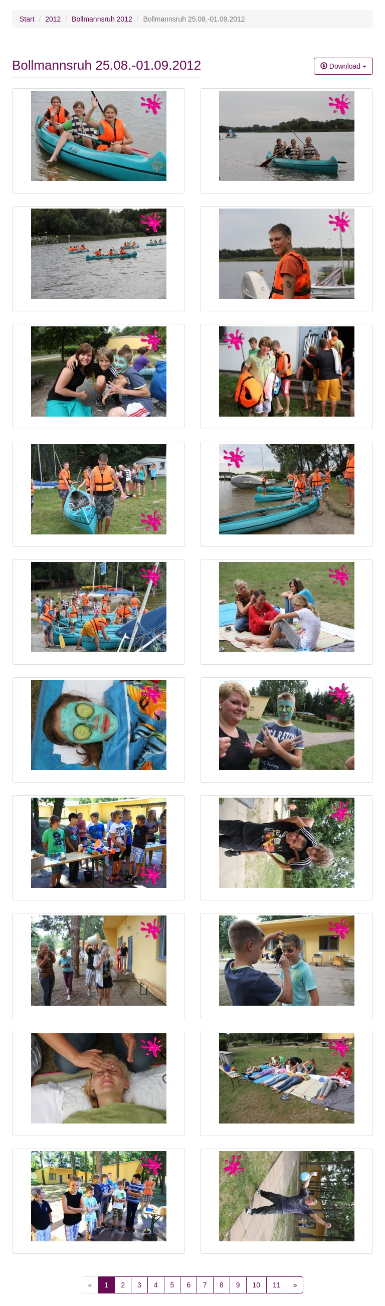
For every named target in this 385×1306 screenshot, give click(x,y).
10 (257, 1285)
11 (277, 1285)
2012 (53, 19)
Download (343, 66)
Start (27, 19)
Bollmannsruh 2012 (102, 19)
